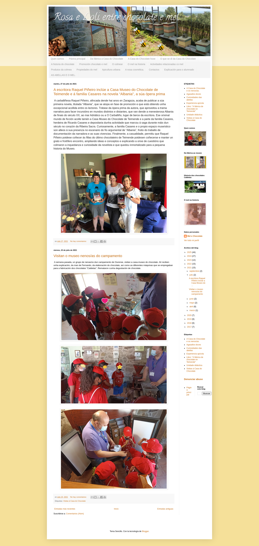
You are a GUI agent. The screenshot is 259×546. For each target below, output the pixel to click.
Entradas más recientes (64, 509)
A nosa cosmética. (134, 69)
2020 (189, 315)
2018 (189, 323)
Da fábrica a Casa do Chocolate (106, 58)
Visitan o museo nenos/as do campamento (88, 256)
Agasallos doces (193, 94)
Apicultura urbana (111, 69)
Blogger (145, 531)
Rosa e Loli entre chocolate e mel (116, 18)
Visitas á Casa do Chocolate (74, 501)
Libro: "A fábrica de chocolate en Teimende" (194, 108)
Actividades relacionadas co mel (166, 64)
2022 (189, 264)
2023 (189, 260)
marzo (192, 310)
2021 (189, 267)
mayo (192, 303)
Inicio (116, 509)
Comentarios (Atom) (75, 514)
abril (191, 306)
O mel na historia (136, 64)
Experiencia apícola (195, 103)
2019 (189, 319)
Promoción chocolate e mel (93, 64)
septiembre (194, 271)
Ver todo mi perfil (191, 240)
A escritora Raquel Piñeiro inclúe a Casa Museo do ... (197, 282)
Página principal (189, 391)
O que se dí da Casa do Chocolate (178, 58)
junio (191, 299)
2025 (189, 252)
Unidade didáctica (194, 115)
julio (191, 275)
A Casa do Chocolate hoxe (141, 58)
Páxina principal (77, 58)
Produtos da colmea (61, 69)
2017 (189, 327)
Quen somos (57, 58)
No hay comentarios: (78, 241)
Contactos (154, 69)
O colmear (117, 64)
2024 (189, 256)
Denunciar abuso (193, 379)
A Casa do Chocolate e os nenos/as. (195, 89)
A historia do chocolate (62, 64)
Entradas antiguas (165, 509)
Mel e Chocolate (194, 236)
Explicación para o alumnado (179, 69)
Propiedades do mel (87, 69)
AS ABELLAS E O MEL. (63, 75)
